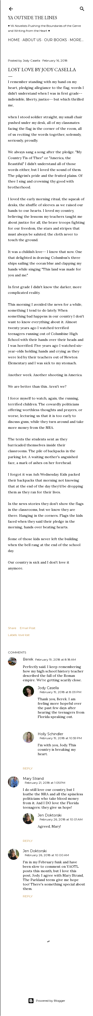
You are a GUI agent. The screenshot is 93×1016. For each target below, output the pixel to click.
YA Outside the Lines (32, 17)
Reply (27, 768)
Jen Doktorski (50, 815)
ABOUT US (32, 40)
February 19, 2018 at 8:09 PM (60, 692)
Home (14, 40)
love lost (24, 635)
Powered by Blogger (46, 1001)
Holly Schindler (50, 734)
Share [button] (12, 628)
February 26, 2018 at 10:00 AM (47, 855)
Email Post (27, 628)
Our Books (55, 40)
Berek (28, 659)
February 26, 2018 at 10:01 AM (61, 819)
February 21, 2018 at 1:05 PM (45, 782)
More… (77, 40)
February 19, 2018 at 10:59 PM (61, 738)
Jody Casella (48, 688)
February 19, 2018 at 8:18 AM (55, 659)
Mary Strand (33, 778)
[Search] (82, 8)
